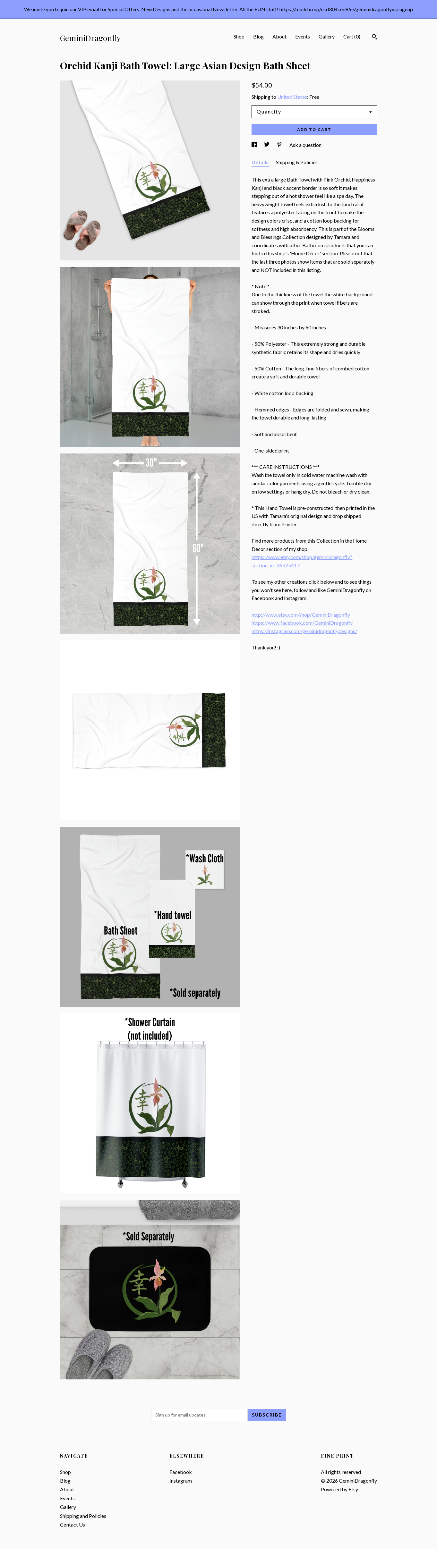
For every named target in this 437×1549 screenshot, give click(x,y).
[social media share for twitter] (267, 145)
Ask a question (305, 145)
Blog (258, 36)
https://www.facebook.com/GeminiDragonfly (302, 623)
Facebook (180, 1472)
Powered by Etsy (339, 1489)
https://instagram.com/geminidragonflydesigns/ (304, 631)
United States (292, 97)
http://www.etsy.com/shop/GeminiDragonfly (301, 615)
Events (302, 36)
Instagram (180, 1480)
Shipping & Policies (297, 162)
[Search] (374, 37)
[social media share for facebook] (255, 145)
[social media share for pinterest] (280, 145)
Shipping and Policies (83, 1516)
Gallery (327, 36)
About (279, 36)
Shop (239, 36)
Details (261, 162)
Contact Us (72, 1524)
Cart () (351, 36)
